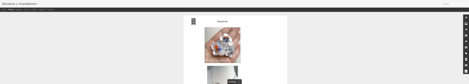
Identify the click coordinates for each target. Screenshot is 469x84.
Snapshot (41, 9)
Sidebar (34, 9)
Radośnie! (222, 21)
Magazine (19, 9)
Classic (3, 9)
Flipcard (11, 9)
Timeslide (50, 9)
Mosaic (26, 9)
